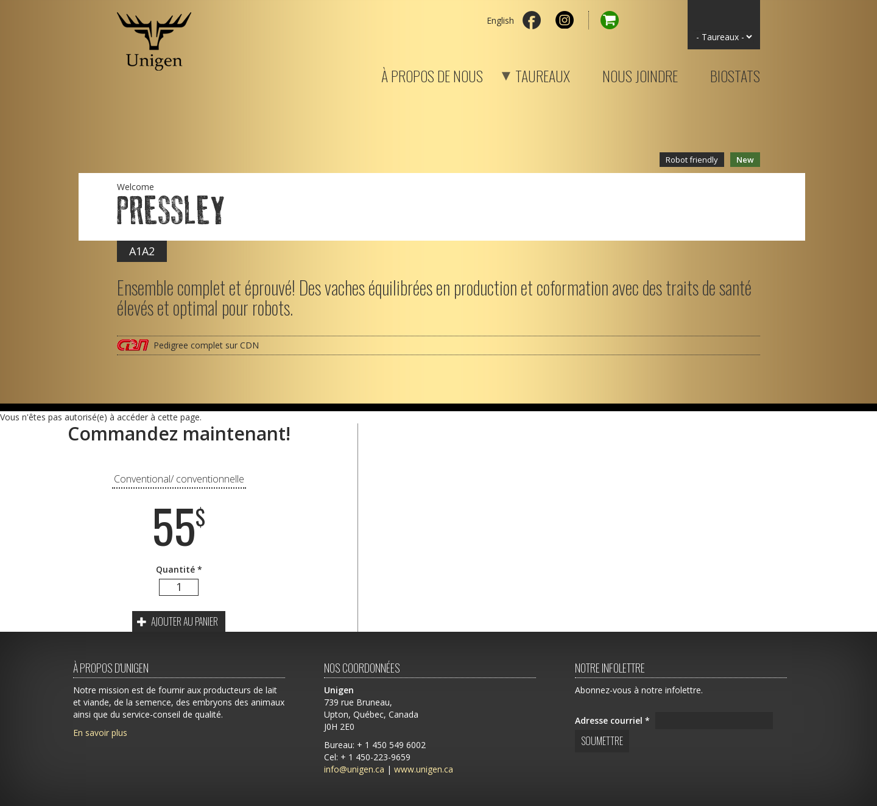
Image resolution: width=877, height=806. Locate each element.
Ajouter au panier (177, 621)
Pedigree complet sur (206, 345)
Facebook (532, 20)
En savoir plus (100, 732)
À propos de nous (432, 74)
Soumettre (602, 741)
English (500, 20)
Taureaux (527, 74)
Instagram (564, 20)
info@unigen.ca (354, 769)
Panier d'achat (603, 20)
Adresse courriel (612, 720)
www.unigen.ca (423, 769)
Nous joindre (640, 74)
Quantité (179, 569)
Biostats (735, 74)
